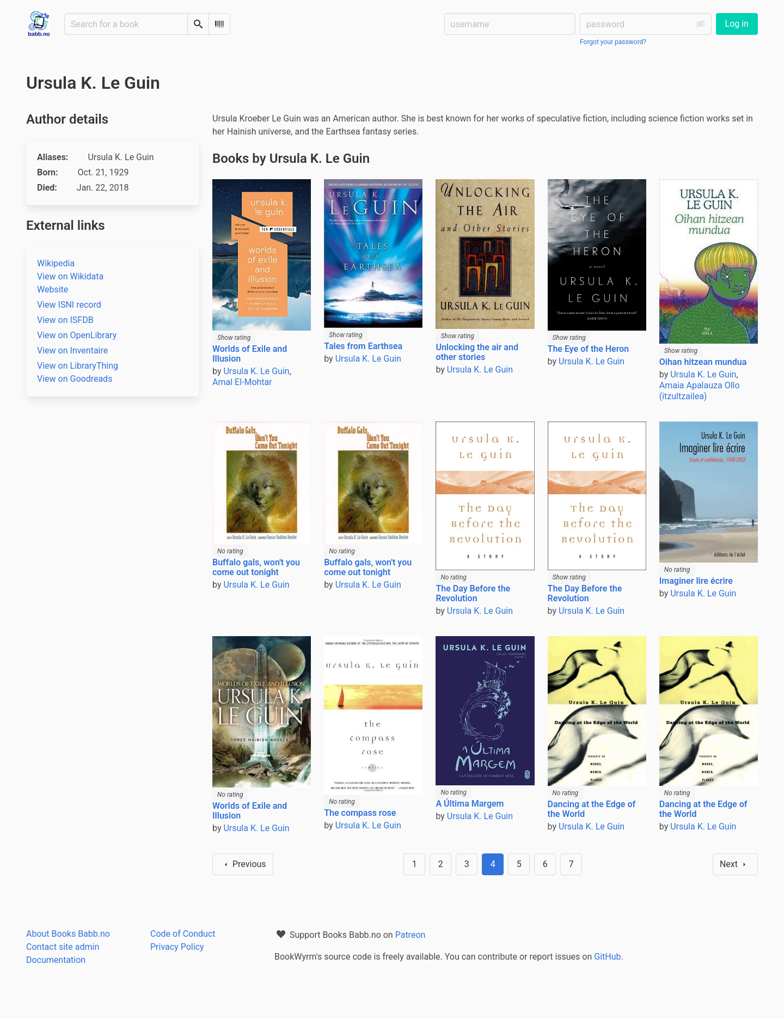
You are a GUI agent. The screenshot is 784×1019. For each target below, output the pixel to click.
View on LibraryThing (77, 366)
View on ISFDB (65, 320)
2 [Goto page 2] (440, 864)
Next (735, 864)
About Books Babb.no (68, 934)
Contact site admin (62, 947)
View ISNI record (69, 305)
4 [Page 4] (493, 864)
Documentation (55, 960)
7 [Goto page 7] (571, 864)
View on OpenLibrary (77, 335)
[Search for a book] (126, 24)
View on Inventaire (72, 350)
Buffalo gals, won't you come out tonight (256, 567)
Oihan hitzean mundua (702, 362)
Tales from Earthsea (363, 346)
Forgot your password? (613, 42)
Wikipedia (56, 263)
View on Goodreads (74, 379)
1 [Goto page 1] (414, 864)
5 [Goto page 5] (519, 864)
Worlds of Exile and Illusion (249, 354)
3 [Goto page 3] (466, 864)
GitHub (607, 956)
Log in (737, 24)
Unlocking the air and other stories (477, 352)
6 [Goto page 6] (545, 864)
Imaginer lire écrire (696, 581)
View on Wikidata (70, 276)
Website (52, 289)
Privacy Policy (177, 947)
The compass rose (360, 813)
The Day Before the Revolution (473, 593)
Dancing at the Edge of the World (592, 809)
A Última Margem (470, 803)
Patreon (410, 935)
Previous (242, 864)
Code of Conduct (183, 934)
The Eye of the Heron (588, 349)
